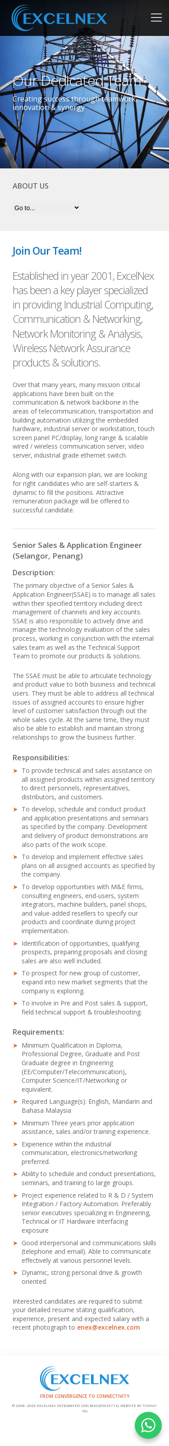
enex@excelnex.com (108, 1327)
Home (84, 17)
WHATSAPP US (148, 1425)
